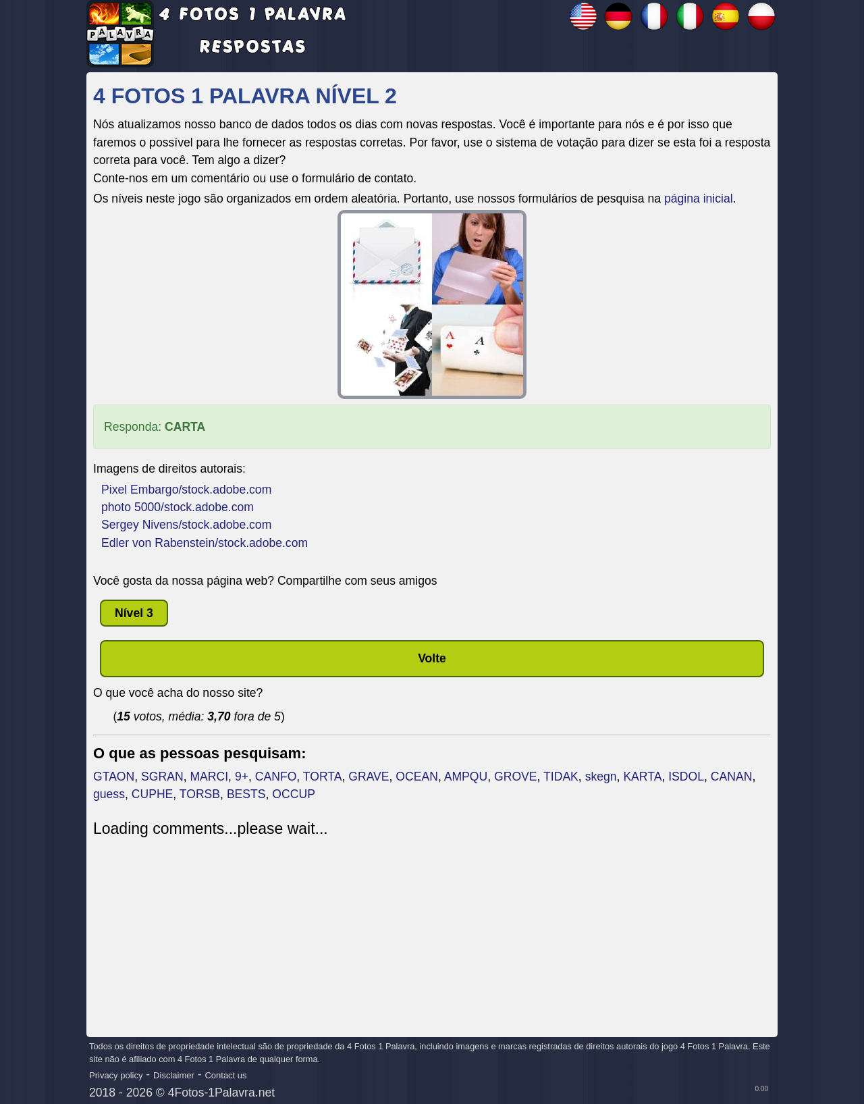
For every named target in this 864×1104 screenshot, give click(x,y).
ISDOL (686, 776)
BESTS (246, 794)
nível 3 (134, 613)
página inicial (698, 198)
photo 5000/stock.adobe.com (177, 507)
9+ (241, 776)
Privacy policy (115, 1075)
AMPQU (466, 776)
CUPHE (152, 794)
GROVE (515, 776)
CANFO (276, 776)
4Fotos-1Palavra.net (221, 1092)
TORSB (200, 794)
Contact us (225, 1075)
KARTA (642, 776)
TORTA (322, 776)
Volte (432, 658)
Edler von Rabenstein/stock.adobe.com (204, 543)
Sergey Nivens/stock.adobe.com (186, 524)
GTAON (113, 776)
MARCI (209, 776)
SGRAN (162, 776)
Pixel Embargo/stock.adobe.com (186, 489)
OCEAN (417, 776)
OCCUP (293, 794)
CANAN (732, 776)
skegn (601, 776)
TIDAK (560, 776)
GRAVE (368, 776)
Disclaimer (173, 1075)
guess (109, 794)
